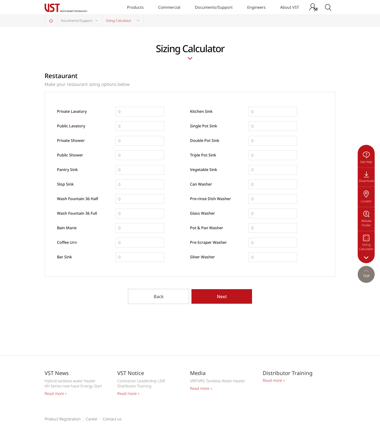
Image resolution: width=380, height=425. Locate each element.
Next (222, 296)
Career (92, 419)
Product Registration (63, 419)
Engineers (256, 7)
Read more (56, 393)
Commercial (169, 7)
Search (328, 7)
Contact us (112, 419)
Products (135, 7)
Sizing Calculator (118, 20)
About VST (289, 7)
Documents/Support (214, 7)
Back (159, 296)
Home (51, 20)
